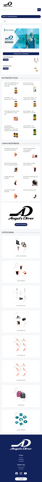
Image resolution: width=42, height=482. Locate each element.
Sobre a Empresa (21, 224)
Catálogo (21, 459)
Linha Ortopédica (21, 256)
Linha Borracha (21, 380)
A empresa (21, 467)
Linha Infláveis (21, 430)
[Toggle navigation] (5, 21)
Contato (21, 461)
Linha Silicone (21, 355)
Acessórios (21, 405)
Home (21, 457)
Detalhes (6, 59)
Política (21, 469)
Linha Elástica (21, 280)
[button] (20, 51)
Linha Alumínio (21, 305)
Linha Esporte (21, 330)
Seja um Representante (9, 16)
